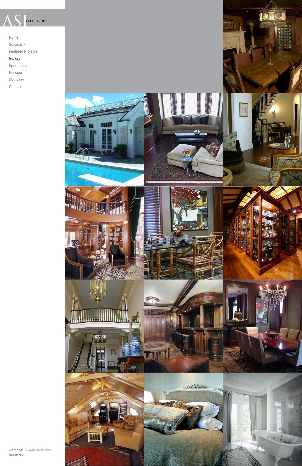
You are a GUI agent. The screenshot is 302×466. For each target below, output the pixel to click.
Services (16, 45)
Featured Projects (23, 51)
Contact (15, 87)
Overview (16, 80)
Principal (16, 72)
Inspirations (18, 66)
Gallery (14, 59)
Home (13, 37)
